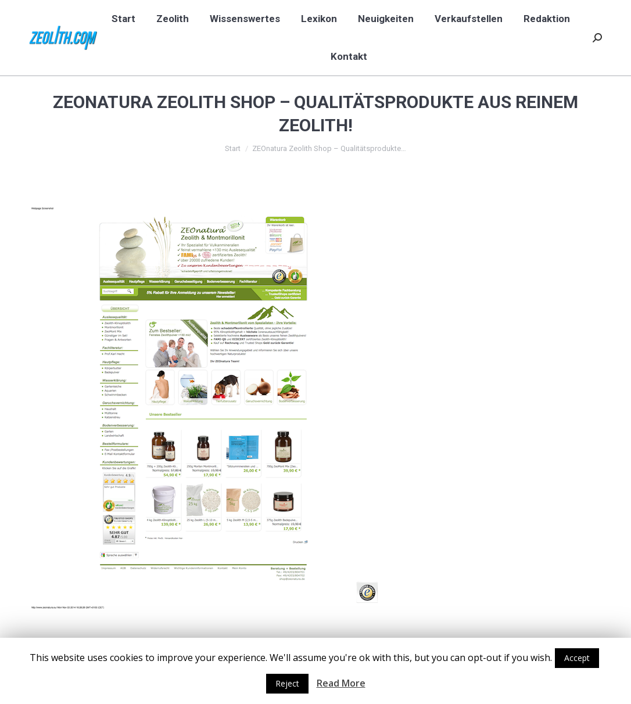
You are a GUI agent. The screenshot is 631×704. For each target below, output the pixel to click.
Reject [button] (287, 683)
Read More (341, 683)
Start (233, 148)
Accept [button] (577, 657)
